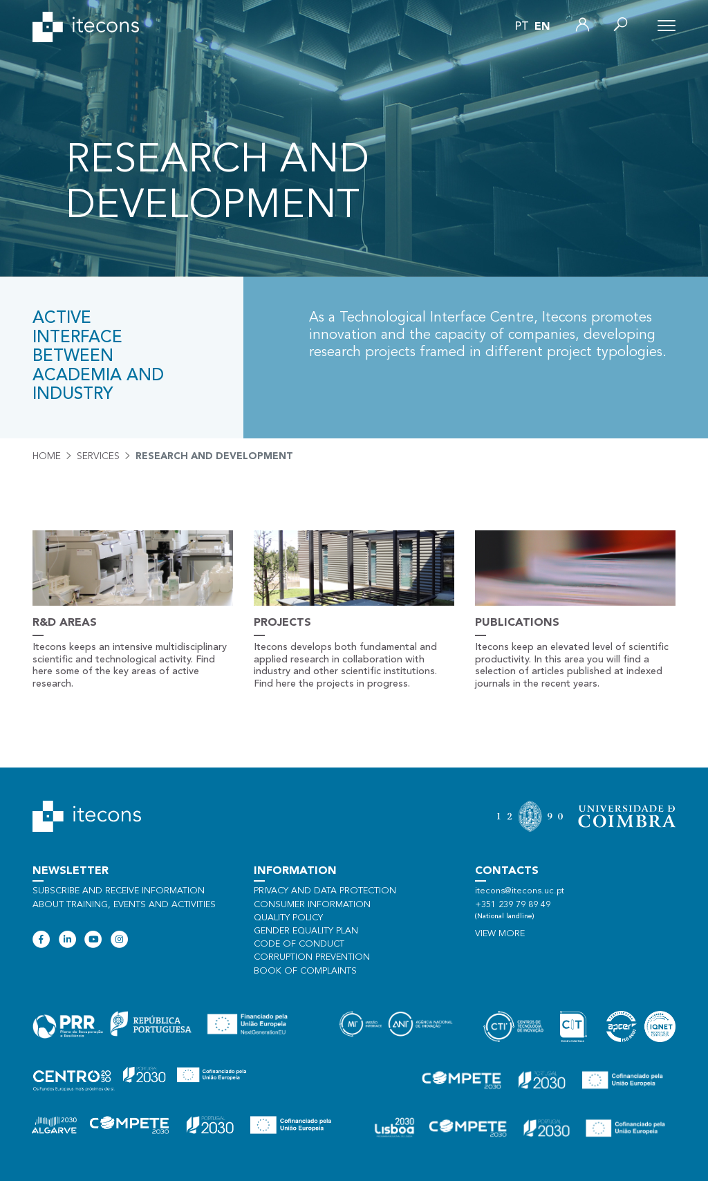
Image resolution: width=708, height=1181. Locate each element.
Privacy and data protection (325, 890)
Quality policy (288, 917)
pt (522, 26)
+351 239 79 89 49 (512, 904)
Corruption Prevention (312, 957)
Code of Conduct (299, 944)
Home (46, 456)
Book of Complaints (305, 971)
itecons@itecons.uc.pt (519, 890)
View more (500, 933)
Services (98, 456)
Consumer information (312, 904)
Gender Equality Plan (306, 931)
